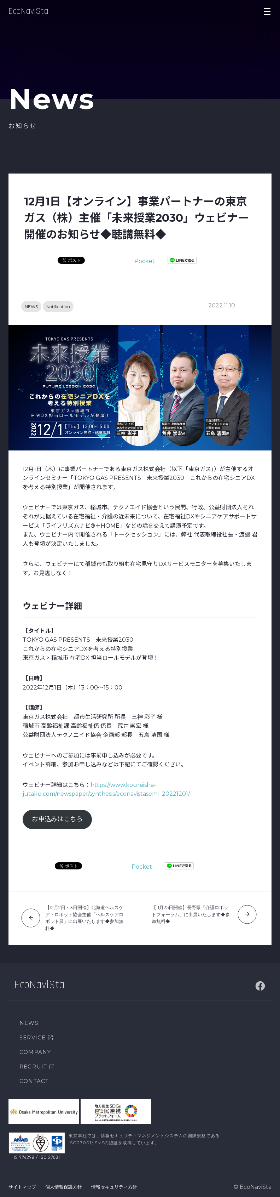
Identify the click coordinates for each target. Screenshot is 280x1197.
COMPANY (35, 1052)
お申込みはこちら (57, 819)
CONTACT (34, 1081)
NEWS (31, 306)
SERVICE (32, 1037)
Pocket (144, 261)
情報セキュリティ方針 (114, 1187)
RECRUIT (33, 1066)
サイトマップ (22, 1187)
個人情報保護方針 (63, 1187)
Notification (58, 306)
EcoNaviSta (28, 11)
